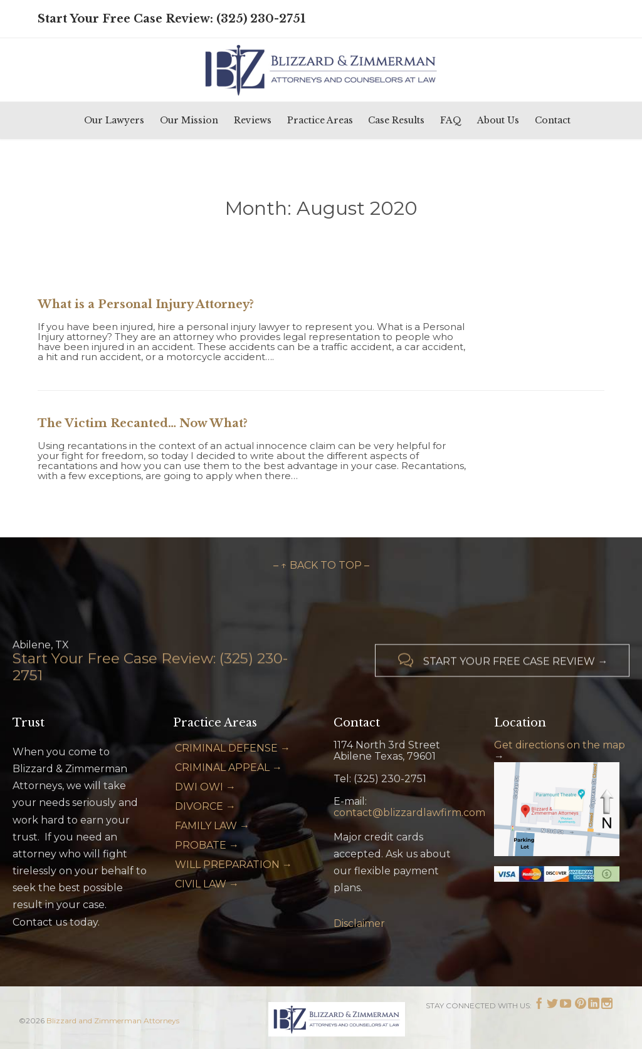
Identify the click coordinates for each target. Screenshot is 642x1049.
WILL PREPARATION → (233, 865)
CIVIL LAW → (207, 884)
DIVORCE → (205, 806)
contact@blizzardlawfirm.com (409, 813)
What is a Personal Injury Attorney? (146, 304)
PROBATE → (207, 845)
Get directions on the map (559, 745)
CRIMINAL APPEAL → (228, 767)
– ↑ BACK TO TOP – (321, 565)
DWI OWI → (205, 787)
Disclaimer (359, 923)
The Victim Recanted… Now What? (143, 423)
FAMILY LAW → (212, 826)
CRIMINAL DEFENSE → (232, 748)
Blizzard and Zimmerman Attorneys (112, 1020)
